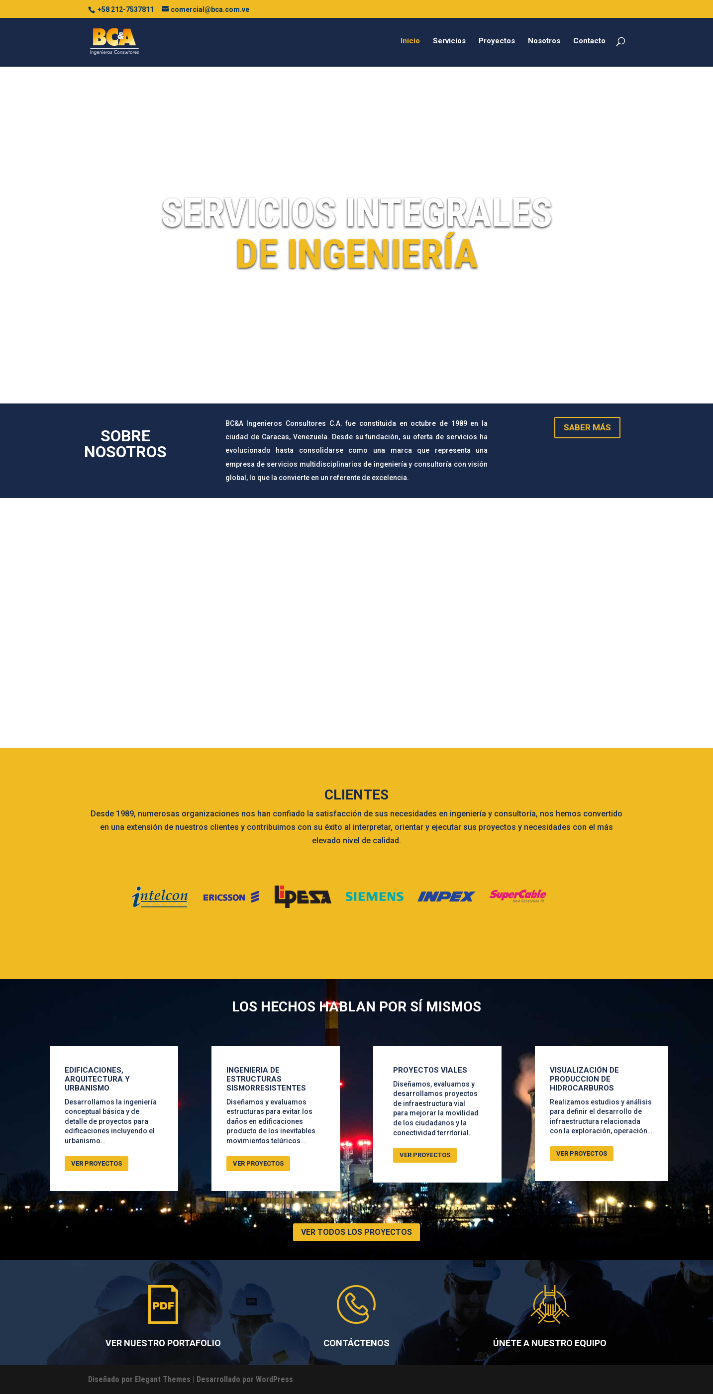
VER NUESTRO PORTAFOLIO (163, 1343)
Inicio (410, 41)
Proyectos (497, 41)
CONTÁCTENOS (356, 1343)
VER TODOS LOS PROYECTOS (356, 1232)
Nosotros (544, 41)
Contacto (589, 41)
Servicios (449, 41)
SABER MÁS (587, 427)
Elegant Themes (163, 1379)
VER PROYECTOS (96, 1163)
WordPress (274, 1379)
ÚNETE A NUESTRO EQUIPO (550, 1343)
